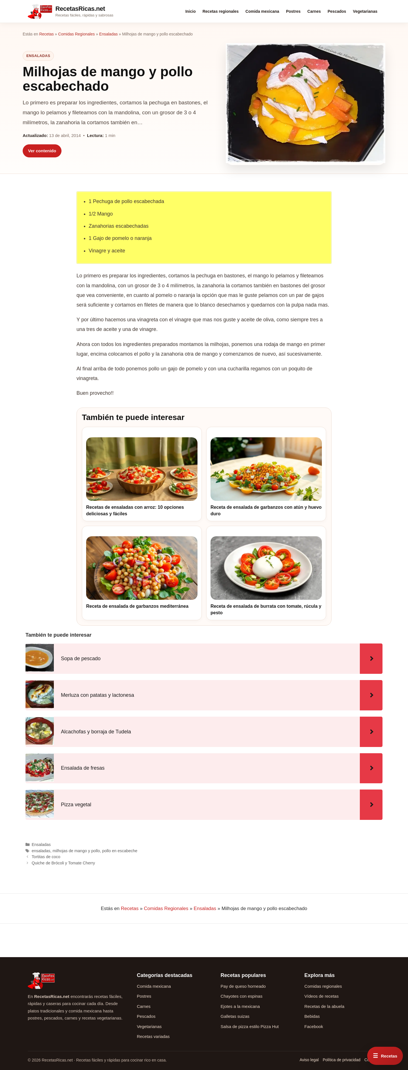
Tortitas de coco (46, 856)
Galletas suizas (235, 1016)
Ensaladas (108, 34)
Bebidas (312, 1016)
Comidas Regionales (76, 34)
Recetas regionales (221, 11)
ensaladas (41, 851)
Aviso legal (308, 1060)
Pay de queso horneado (243, 986)
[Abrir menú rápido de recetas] (385, 1056)
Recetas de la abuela (324, 1006)
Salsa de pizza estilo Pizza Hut (250, 1026)
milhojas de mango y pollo (76, 851)
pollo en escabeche (119, 851)
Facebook (313, 1026)
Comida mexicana (262, 11)
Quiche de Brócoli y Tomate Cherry (63, 863)
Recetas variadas (153, 1036)
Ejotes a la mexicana (240, 1006)
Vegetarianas (365, 11)
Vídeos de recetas (321, 996)
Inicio (190, 11)
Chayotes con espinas (242, 996)
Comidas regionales (323, 986)
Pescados (337, 11)
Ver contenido (42, 150)
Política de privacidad (341, 1060)
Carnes (314, 11)
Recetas (46, 34)
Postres (293, 11)
